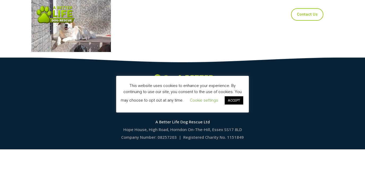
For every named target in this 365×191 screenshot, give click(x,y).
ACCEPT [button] (234, 100)
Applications (191, 14)
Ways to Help (228, 14)
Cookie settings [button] (204, 100)
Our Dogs (158, 14)
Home (130, 14)
